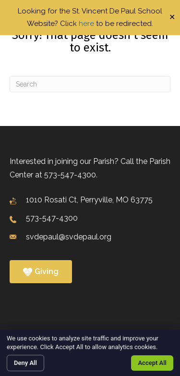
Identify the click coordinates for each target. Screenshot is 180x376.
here (86, 23)
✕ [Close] (172, 17)
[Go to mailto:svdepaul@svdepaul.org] (90, 237)
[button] (41, 271)
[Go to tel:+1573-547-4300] (90, 218)
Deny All (25, 362)
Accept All (152, 362)
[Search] (90, 84)
